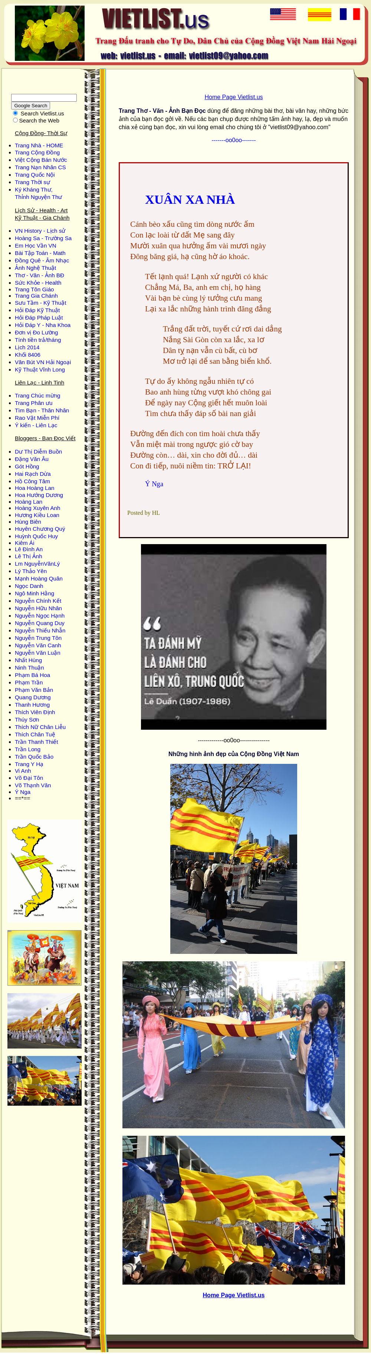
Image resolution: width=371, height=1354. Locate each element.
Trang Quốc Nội (35, 174)
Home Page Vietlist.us (233, 97)
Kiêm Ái (24, 543)
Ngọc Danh (29, 586)
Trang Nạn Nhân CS (40, 167)
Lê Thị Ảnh (28, 556)
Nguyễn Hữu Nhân (38, 608)
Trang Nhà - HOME (39, 145)
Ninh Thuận (29, 667)
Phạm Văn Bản (34, 690)
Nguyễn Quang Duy (40, 623)
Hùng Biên (28, 522)
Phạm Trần (29, 682)
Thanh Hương (32, 704)
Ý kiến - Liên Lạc (36, 425)
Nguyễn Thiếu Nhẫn (40, 630)
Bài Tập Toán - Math (40, 253)
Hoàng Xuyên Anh (37, 508)
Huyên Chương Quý (40, 529)
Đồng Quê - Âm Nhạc (42, 260)
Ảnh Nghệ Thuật (35, 268)
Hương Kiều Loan (37, 515)
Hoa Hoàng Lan (34, 488)
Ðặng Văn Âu (32, 459)
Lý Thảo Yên (31, 571)
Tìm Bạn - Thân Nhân (42, 410)
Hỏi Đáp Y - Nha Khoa (42, 325)
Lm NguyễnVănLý (37, 563)
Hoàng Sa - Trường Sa (43, 238)
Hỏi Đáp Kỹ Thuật (37, 310)
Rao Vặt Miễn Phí (37, 418)
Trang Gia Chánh (36, 295)
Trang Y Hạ (29, 764)
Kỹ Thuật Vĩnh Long (40, 369)
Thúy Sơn (27, 719)
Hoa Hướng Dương (39, 495)
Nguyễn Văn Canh (38, 645)
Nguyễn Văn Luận (37, 653)
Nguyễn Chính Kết (38, 601)
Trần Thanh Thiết (36, 742)
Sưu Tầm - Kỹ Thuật (40, 303)
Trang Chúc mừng (37, 395)
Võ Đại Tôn (29, 778)
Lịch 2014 (27, 347)
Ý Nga (22, 792)
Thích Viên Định (35, 712)
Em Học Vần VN (35, 245)
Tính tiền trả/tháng (38, 340)
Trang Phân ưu (33, 403)
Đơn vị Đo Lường (36, 332)
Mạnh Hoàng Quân (39, 578)
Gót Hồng (27, 466)
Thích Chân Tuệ (35, 734)
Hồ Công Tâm (32, 481)
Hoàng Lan (28, 501)
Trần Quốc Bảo (34, 756)
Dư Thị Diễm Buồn (38, 451)
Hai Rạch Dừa (33, 474)
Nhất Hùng (28, 660)
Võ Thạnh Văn (33, 785)
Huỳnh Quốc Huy (36, 536)
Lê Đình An (29, 549)
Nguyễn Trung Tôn (38, 638)
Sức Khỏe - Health (38, 282)
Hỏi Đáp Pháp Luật (39, 317)
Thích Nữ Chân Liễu (40, 727)
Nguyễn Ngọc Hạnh (40, 615)
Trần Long (27, 749)
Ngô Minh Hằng (34, 593)
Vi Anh (23, 771)
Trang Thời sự (32, 182)
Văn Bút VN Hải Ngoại (43, 362)
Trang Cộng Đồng (37, 152)
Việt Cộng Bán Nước (41, 160)
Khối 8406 (27, 354)
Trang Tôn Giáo (34, 289)
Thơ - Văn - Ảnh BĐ (39, 275)
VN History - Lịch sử (40, 231)
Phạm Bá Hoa (32, 675)
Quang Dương (33, 697)
